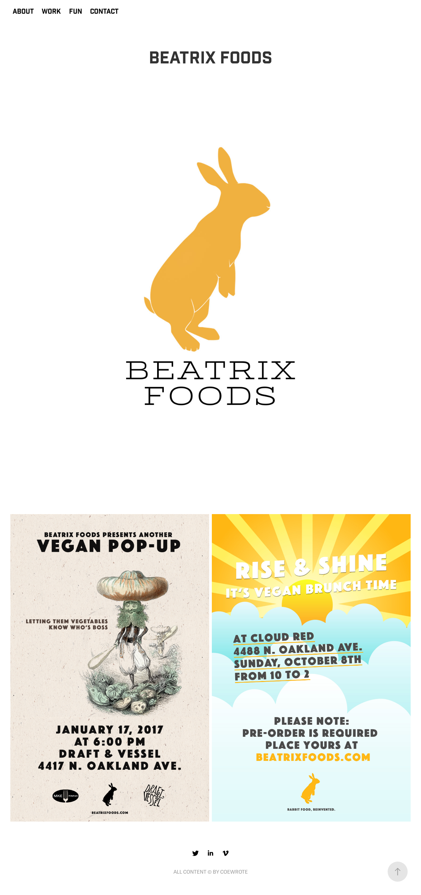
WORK (51, 11)
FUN (75, 11)
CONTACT (104, 11)
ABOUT (23, 11)
